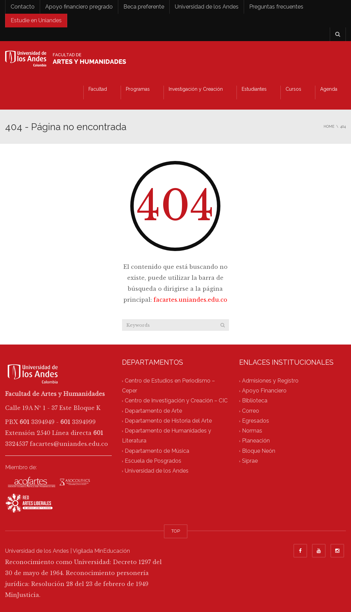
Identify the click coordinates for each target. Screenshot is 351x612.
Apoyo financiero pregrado (79, 6)
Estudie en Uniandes (36, 20)
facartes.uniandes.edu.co (190, 299)
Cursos (293, 89)
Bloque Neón (258, 451)
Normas (252, 431)
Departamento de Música (157, 451)
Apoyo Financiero (264, 391)
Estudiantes (254, 89)
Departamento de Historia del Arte (168, 420)
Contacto (23, 6)
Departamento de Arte (153, 411)
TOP (175, 531)
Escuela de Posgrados (153, 461)
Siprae (250, 461)
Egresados (255, 420)
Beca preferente (143, 6)
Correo (250, 411)
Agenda (328, 89)
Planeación (256, 441)
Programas (138, 89)
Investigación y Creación (196, 89)
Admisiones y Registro (270, 380)
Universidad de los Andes (207, 6)
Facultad (97, 89)
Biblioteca (254, 401)
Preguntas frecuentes (276, 6)
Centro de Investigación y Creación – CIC (176, 401)
